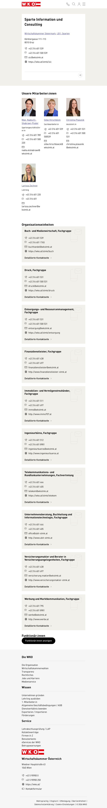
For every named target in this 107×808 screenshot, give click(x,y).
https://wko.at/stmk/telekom (41, 495)
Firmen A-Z (27, 735)
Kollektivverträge (30, 732)
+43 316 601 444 (34, 482)
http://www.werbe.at (37, 619)
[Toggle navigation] (83, 4)
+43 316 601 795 (34, 605)
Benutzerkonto (29, 738)
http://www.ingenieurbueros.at (42, 453)
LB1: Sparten (63, 33)
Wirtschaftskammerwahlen (35, 668)
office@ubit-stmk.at (36, 533)
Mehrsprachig (42, 801)
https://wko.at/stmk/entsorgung (42, 332)
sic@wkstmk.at (34, 57)
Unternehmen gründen (33, 695)
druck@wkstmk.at (35, 285)
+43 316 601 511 (34, 400)
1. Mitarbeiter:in (29, 701)
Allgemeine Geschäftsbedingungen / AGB (42, 705)
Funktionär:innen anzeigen (38, 640)
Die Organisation (30, 664)
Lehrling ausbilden (31, 698)
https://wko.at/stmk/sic (38, 61)
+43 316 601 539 (34, 48)
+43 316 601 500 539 (36, 52)
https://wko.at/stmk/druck (40, 290)
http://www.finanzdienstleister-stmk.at (46, 371)
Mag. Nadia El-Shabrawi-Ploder (30, 121)
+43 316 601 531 (34, 277)
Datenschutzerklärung (44, 804)
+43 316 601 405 (34, 486)
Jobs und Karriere (30, 678)
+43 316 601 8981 (35, 444)
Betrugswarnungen (31, 745)
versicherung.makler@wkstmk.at (43, 575)
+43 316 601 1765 (35, 242)
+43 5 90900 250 (31, 779)
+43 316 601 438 (34, 358)
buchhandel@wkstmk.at (38, 246)
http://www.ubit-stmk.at (38, 537)
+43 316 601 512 (34, 439)
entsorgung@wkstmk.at (38, 328)
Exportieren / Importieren (34, 711)
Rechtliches (27, 674)
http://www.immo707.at (38, 414)
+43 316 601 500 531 (36, 281)
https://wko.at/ (31, 784)
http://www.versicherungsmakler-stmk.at (47, 579)
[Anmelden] (79, 4)
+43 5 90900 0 (30, 775)
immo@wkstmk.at (35, 409)
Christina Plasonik (75, 119)
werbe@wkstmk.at (36, 614)
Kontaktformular (32, 788)
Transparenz (28, 671)
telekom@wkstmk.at (36, 491)
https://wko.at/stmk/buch (39, 251)
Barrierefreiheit (79, 801)
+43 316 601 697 (34, 362)
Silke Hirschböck (52, 119)
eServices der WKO (31, 742)
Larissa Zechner (30, 185)
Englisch (54, 801)
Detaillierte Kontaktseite (38, 257)
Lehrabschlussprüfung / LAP (36, 728)
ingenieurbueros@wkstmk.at (41, 448)
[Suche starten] (73, 4)
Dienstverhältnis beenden (34, 708)
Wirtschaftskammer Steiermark (40, 33)
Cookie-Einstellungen (65, 804)
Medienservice (29, 681)
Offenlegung (65, 801)
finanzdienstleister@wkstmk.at (42, 367)
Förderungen (28, 715)
